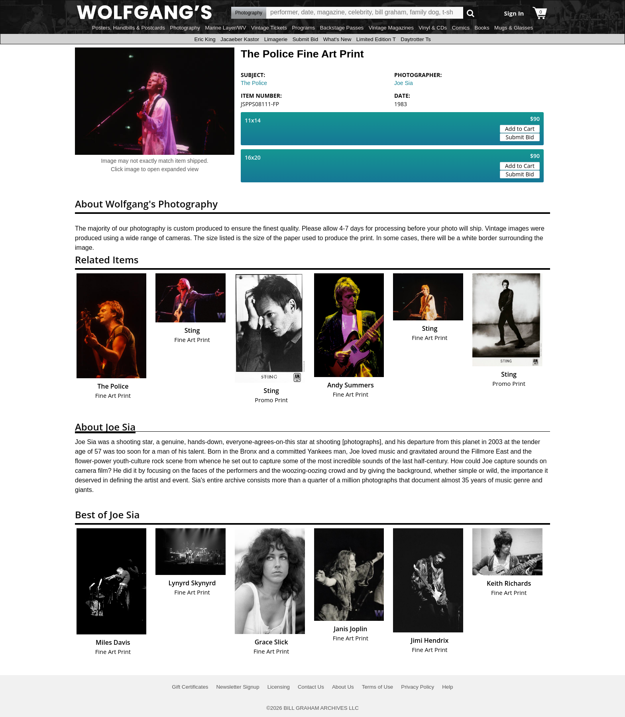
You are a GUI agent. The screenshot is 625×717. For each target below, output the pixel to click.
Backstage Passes (342, 28)
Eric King (204, 39)
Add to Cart (520, 128)
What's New (337, 39)
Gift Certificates (190, 687)
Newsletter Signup (237, 687)
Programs (303, 28)
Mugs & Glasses (513, 28)
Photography (185, 28)
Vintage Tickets (269, 28)
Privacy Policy (417, 687)
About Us (343, 687)
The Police (254, 83)
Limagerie (276, 39)
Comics (461, 28)
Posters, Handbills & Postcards (128, 28)
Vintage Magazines (391, 28)
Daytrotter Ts (415, 39)
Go (470, 13)
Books (482, 28)
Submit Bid (305, 39)
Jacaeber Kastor (239, 39)
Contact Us (311, 687)
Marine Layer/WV (225, 28)
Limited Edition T (376, 39)
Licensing (278, 687)
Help (447, 687)
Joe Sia (403, 83)
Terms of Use (377, 687)
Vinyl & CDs (433, 28)
